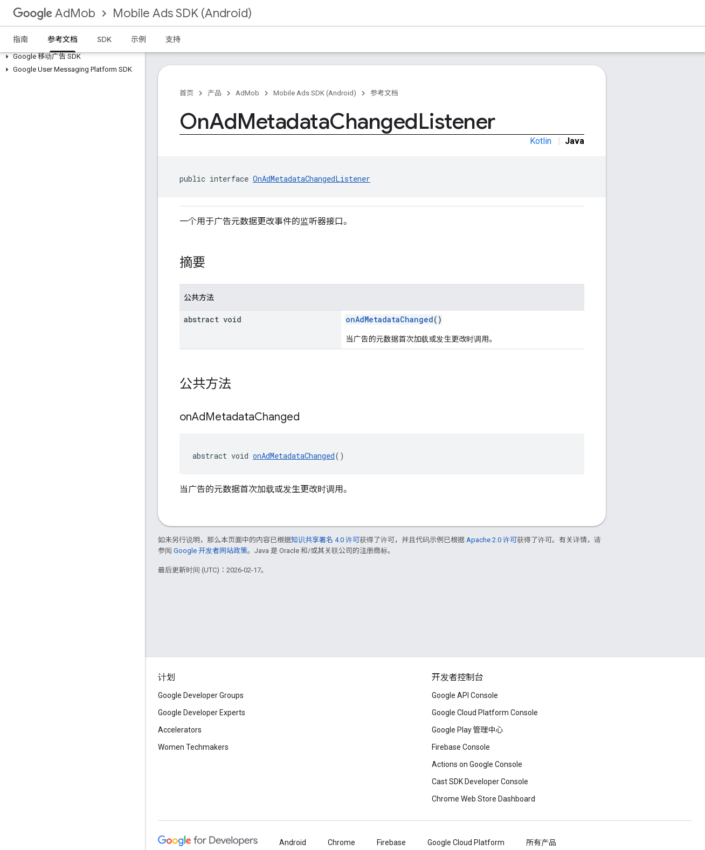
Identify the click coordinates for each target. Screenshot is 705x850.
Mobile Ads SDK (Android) (182, 13)
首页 (186, 93)
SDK (104, 39)
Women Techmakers (193, 747)
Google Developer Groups (201, 695)
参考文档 (384, 93)
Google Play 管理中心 (467, 729)
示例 (138, 39)
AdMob (54, 13)
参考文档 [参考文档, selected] (62, 39)
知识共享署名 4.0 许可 (325, 540)
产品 (215, 93)
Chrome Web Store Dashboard (483, 798)
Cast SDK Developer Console (480, 781)
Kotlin (540, 141)
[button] (70, 56)
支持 (173, 39)
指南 (20, 39)
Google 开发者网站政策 (210, 551)
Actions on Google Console (477, 764)
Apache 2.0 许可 (491, 540)
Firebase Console (461, 747)
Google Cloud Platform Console (485, 712)
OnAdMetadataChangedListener (311, 179)
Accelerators (180, 729)
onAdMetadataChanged (389, 319)
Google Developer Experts (201, 712)
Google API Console (465, 695)
